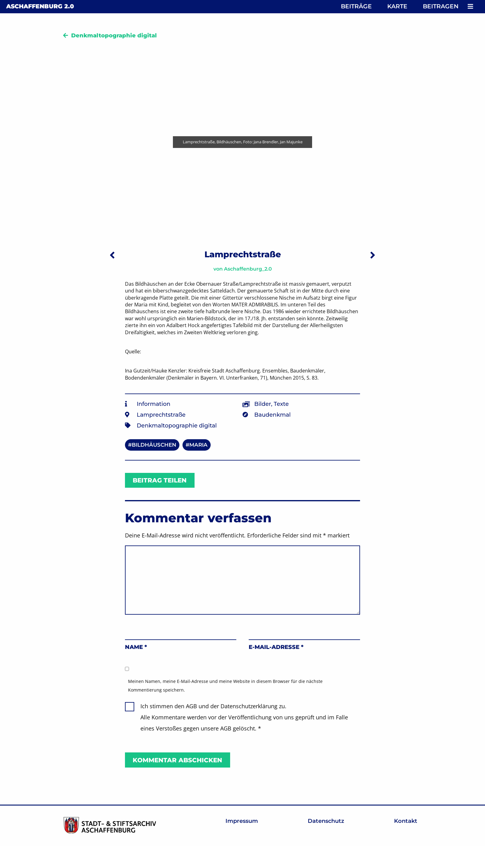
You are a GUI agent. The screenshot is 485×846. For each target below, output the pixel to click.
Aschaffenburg (40, 6)
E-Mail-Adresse (276, 647)
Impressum (241, 821)
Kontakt (405, 821)
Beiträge (356, 6)
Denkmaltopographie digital (114, 35)
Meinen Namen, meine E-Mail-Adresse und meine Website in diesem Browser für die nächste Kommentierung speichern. (225, 685)
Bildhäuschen (154, 445)
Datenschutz (326, 821)
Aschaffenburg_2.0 (248, 269)
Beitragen (440, 6)
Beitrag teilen (160, 480)
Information (153, 404)
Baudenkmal (272, 414)
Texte (281, 404)
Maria (198, 445)
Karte (397, 6)
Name (136, 647)
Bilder (262, 404)
